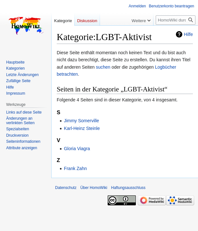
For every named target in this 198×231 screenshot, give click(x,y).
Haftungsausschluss (128, 187)
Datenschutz (66, 187)
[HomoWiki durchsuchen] (175, 20)
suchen (103, 67)
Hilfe (188, 34)
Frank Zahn (75, 168)
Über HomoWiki (93, 187)
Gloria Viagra (77, 148)
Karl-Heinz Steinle (82, 128)
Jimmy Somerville (81, 120)
